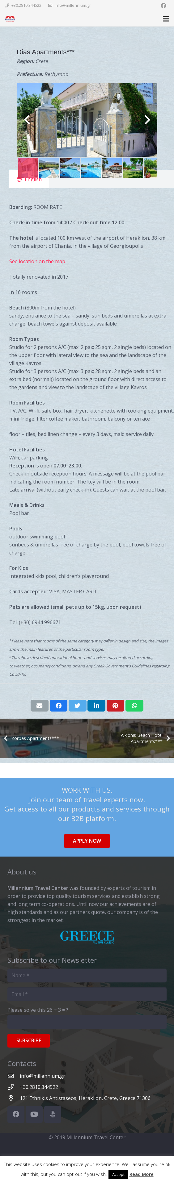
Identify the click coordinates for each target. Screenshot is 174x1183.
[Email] (87, 994)
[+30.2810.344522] (13, 1087)
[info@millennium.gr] (13, 1076)
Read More (141, 1174)
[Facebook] (163, 5)
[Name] (87, 975)
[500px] (52, 1114)
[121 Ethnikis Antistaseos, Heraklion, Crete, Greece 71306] (13, 1098)
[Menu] (166, 19)
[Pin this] (116, 706)
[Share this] (59, 706)
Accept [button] (118, 1174)
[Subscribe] (28, 1041)
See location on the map (37, 261)
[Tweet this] (78, 706)
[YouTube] (34, 1114)
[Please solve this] (87, 1022)
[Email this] (40, 706)
